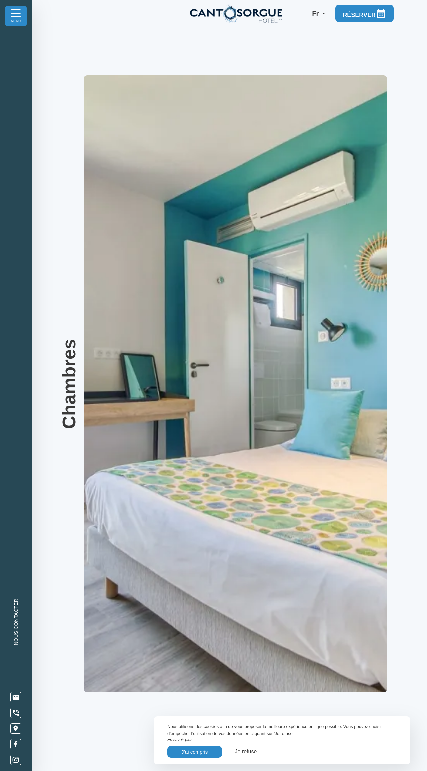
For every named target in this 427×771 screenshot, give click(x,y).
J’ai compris (194, 752)
